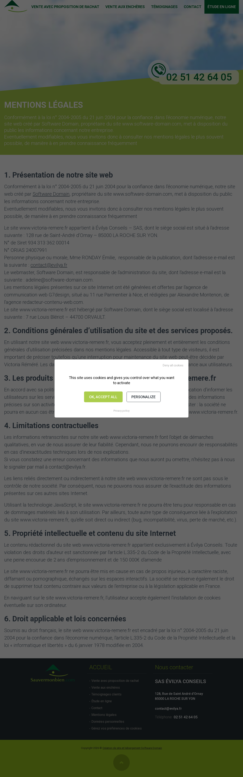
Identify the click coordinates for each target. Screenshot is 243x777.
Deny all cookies (173, 365)
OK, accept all (103, 397)
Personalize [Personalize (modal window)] (143, 397)
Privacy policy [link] (121, 410)
